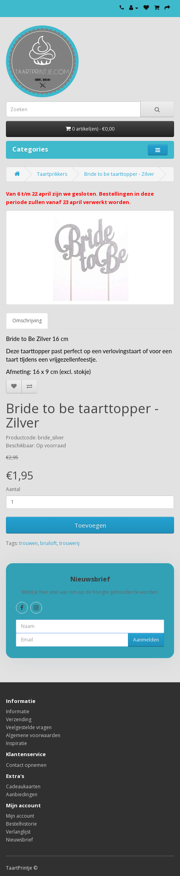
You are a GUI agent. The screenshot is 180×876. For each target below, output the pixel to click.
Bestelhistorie (21, 823)
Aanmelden (146, 639)
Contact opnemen (26, 765)
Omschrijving (27, 320)
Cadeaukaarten (23, 786)
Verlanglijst (18, 831)
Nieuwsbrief (19, 839)
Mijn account (20, 815)
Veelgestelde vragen (29, 727)
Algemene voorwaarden (33, 735)
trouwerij (69, 543)
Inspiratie (16, 743)
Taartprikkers (52, 174)
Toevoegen (90, 525)
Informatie (17, 711)
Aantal (13, 489)
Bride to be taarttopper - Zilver (119, 174)
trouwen (28, 543)
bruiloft (48, 543)
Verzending (18, 719)
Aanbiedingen (21, 794)
